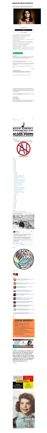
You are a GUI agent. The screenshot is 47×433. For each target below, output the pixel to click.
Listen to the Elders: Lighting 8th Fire (18, 185)
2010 (14, 207)
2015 (14, 171)
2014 (14, 203)
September (15, 193)
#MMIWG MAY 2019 (15, 49)
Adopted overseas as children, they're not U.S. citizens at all (22, 312)
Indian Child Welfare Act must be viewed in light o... (19, 176)
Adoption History (19, 49)
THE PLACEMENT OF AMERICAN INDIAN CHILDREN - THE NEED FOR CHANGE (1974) (22, 41)
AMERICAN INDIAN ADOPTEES (22, 3)
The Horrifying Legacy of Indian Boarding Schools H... (19, 180)
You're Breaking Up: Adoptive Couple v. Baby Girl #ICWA (19, 39)
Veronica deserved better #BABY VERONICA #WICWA (22, 293)
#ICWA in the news (16, 178)
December (15, 172)
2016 (14, 170)
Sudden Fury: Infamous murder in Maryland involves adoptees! (22, 278)
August (15, 194)
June (14, 196)
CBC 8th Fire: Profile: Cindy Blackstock (18, 190)
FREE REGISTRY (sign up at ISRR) (16, 48)
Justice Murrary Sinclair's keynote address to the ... (19, 187)
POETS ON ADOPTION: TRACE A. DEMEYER (19, 192)
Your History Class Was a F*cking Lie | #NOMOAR (19, 211)
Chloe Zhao (15, 94)
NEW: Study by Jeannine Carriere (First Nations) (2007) (18, 42)
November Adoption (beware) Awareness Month (21, 308)
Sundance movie (26, 94)
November (15, 173)
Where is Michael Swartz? (19, 282)
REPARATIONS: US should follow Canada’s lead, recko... (20, 188)
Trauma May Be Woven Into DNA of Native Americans (19, 179)
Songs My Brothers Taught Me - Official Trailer (19, 191)
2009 (14, 208)
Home (23, 118)
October (15, 174)
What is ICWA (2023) (31, 48)
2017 (14, 169)
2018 (14, 168)
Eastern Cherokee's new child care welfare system (19, 181)
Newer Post (14, 118)
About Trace (32, 49)
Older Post (33, 118)
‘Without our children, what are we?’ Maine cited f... (19, 182)
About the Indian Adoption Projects (16, 40)
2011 (14, 206)
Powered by (23, 32)
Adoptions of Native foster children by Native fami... (19, 175)
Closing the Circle (16, 186)
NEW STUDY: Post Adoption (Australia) (29, 42)
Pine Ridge (18, 94)
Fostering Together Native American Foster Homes (19, 189)
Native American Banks (25, 49)
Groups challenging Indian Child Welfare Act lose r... (19, 177)
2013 (14, 204)
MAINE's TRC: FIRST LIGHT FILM (18, 183)
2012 (14, 205)
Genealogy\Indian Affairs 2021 (24, 48)
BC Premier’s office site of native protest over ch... (19, 184)
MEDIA (29, 49)
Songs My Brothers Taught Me (22, 94)
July (14, 195)
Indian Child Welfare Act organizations (30, 39)
